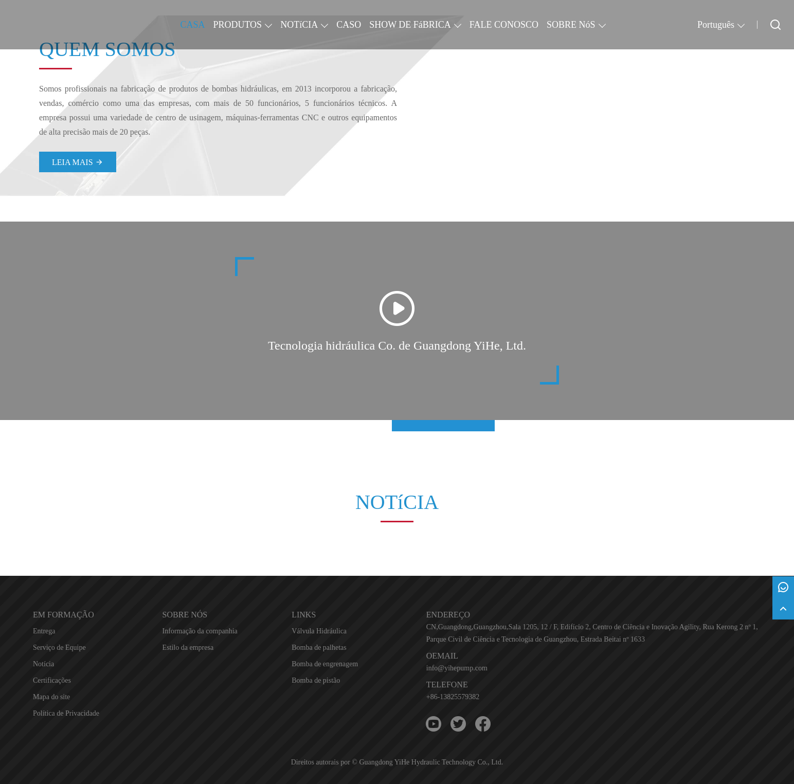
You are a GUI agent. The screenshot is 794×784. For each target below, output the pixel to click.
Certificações (52, 680)
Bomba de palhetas (319, 647)
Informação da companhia (200, 631)
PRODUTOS (237, 25)
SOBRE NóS (571, 25)
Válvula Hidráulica (319, 631)
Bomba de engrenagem (325, 664)
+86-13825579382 (453, 697)
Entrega (44, 631)
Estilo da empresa (188, 647)
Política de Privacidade (66, 713)
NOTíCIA (299, 25)
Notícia (43, 664)
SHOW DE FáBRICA (410, 25)
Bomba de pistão (316, 680)
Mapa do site (51, 697)
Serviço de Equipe (59, 647)
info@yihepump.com (457, 668)
